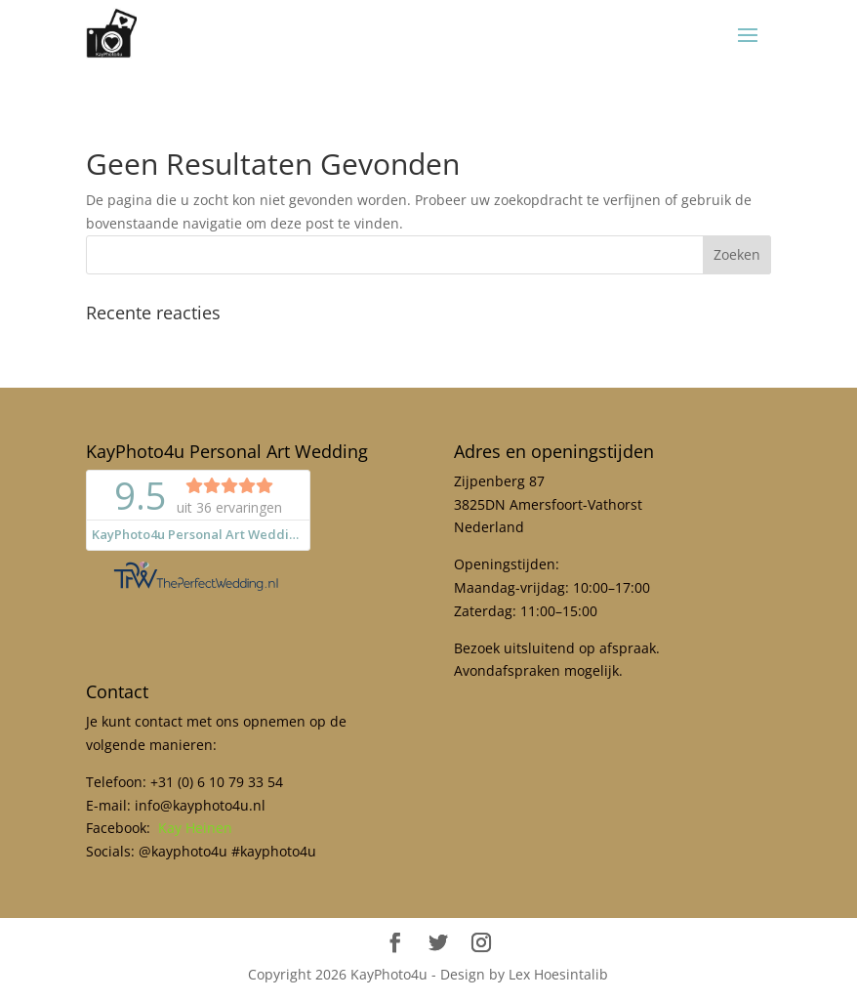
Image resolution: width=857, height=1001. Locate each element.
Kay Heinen (195, 827)
